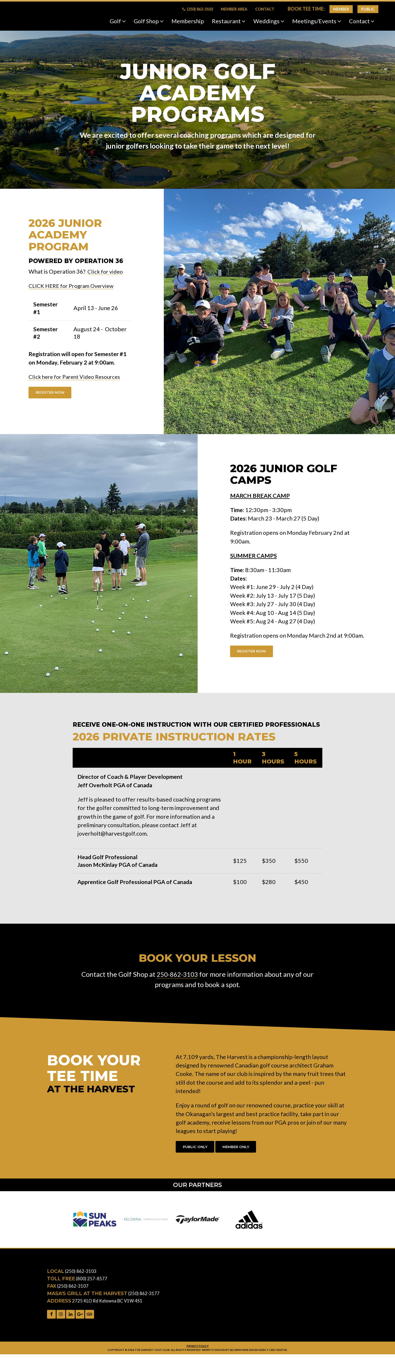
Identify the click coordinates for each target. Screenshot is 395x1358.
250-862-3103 (177, 976)
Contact (264, 9)
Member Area (234, 9)
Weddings (268, 21)
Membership (187, 21)
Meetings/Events (316, 21)
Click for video (105, 271)
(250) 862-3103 (197, 9)
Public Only (196, 1149)
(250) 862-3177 (144, 1296)
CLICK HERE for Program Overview (74, 285)
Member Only (240, 1149)
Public (368, 9)
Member (341, 9)
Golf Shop (149, 21)
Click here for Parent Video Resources (77, 376)
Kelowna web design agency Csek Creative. (258, 1353)
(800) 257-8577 (92, 1281)
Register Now (51, 392)
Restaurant (228, 21)
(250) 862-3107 (73, 1288)
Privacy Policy (197, 1349)
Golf (118, 21)
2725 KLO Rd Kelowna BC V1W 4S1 (108, 1303)
